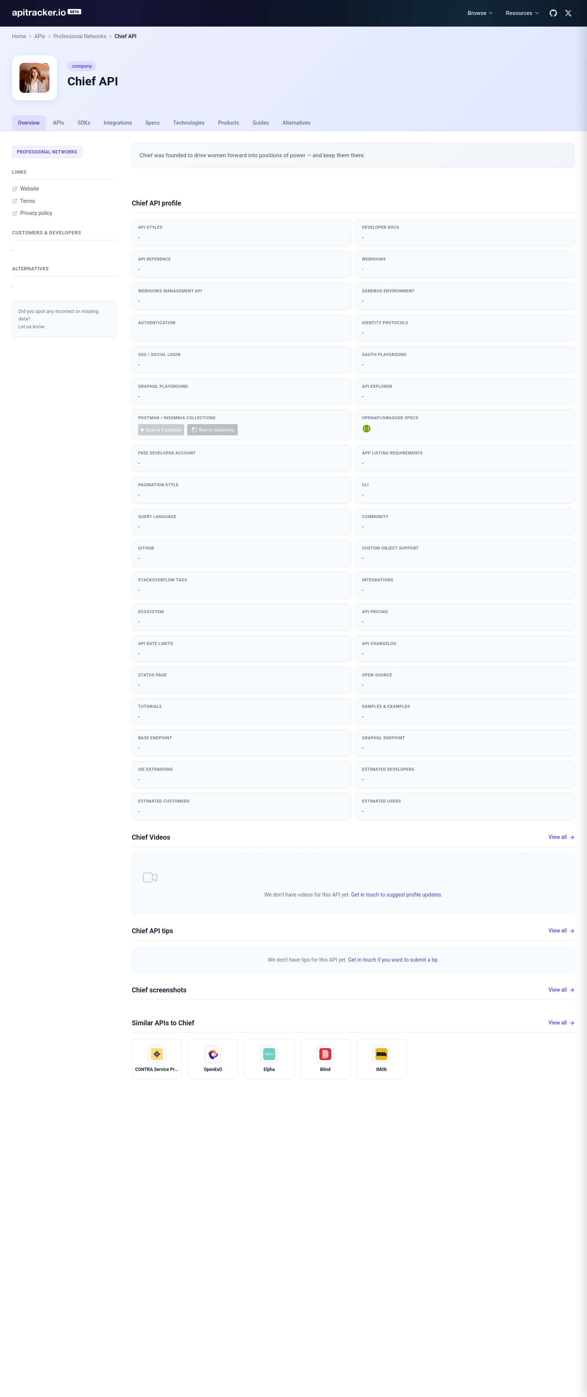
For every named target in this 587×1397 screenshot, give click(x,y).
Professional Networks (80, 36)
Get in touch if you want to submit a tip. (393, 960)
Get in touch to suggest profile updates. (396, 895)
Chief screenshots (159, 990)
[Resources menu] (523, 13)
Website (25, 189)
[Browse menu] (480, 13)
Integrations (118, 123)
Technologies (189, 123)
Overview (29, 123)
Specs (152, 123)
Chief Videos (151, 837)
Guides (261, 123)
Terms (23, 201)
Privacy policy (32, 213)
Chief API (126, 36)
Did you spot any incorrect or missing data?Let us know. (58, 319)
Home (19, 36)
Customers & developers (46, 232)
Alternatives (296, 123)
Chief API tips (152, 931)
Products (228, 123)
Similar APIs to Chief (163, 1023)
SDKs (83, 123)
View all (561, 837)
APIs (39, 36)
